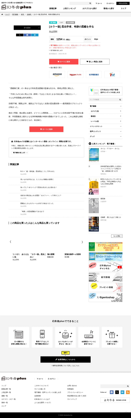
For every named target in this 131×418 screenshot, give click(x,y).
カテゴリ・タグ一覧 (8, 399)
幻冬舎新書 (70, 22)
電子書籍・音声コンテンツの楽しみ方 (47, 392)
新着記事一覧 (6, 389)
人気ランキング (69, 8)
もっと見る (116, 236)
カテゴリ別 (95, 111)
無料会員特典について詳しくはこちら (66, 365)
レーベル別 (95, 121)
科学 (22, 14)
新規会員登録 (123, 3)
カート (99, 3)
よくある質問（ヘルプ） (43, 402)
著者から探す (108, 8)
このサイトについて (41, 386)
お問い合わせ (72, 386)
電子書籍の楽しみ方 (56, 50)
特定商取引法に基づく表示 (76, 396)
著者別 (93, 116)
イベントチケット (96, 126)
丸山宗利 (53, 31)
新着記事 (53, 8)
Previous (10, 242)
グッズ (92, 136)
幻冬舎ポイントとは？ (42, 399)
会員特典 (37, 396)
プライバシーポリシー (75, 392)
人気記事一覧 (6, 392)
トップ (3, 386)
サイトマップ (72, 399)
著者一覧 (4, 402)
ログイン (110, 3)
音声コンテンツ (95, 131)
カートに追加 (65, 61)
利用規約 (70, 389)
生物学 (29, 14)
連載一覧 (4, 396)
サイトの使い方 (39, 389)
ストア (123, 8)
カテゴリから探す (89, 8)
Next (82, 242)
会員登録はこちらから (65, 359)
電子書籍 (15, 14)
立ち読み (27, 28)
